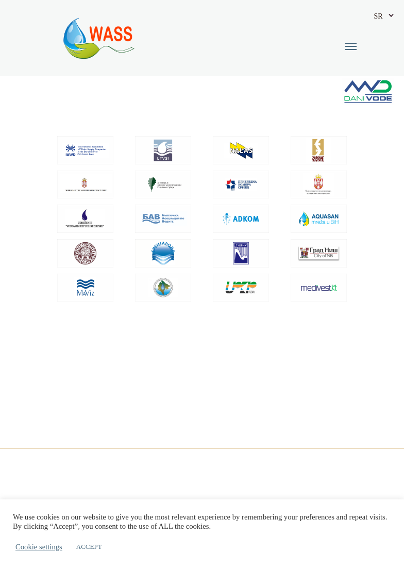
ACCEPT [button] (89, 546)
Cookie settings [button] (38, 547)
